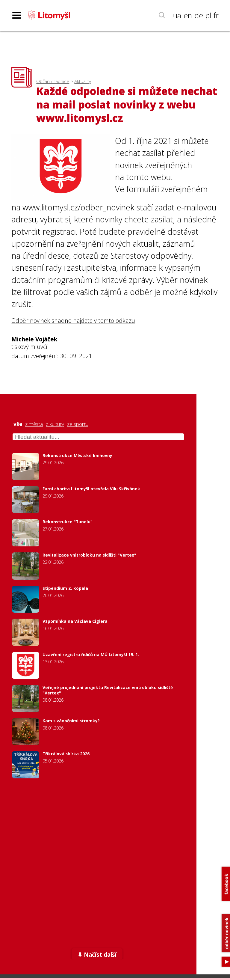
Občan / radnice (52, 81)
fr (216, 15)
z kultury (55, 424)
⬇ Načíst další (97, 954)
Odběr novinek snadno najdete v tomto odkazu (73, 321)
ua (177, 15)
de (198, 15)
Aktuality (82, 81)
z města (34, 424)
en (188, 15)
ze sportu (77, 424)
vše (17, 424)
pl (208, 15)
